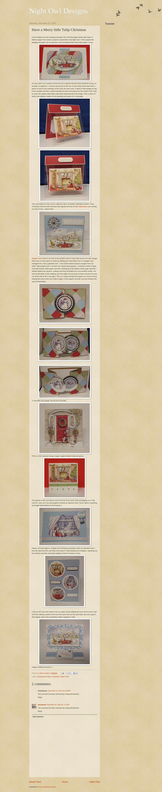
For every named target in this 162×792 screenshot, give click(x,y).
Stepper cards (37, 258)
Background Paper (44, 677)
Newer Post (35, 782)
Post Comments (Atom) (47, 787)
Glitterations (83, 206)
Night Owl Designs (58, 11)
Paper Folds (64, 677)
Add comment (38, 717)
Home (65, 782)
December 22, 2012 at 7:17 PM (58, 705)
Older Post (94, 782)
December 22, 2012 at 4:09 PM (59, 691)
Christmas (55, 677)
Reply (40, 697)
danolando (42, 705)
